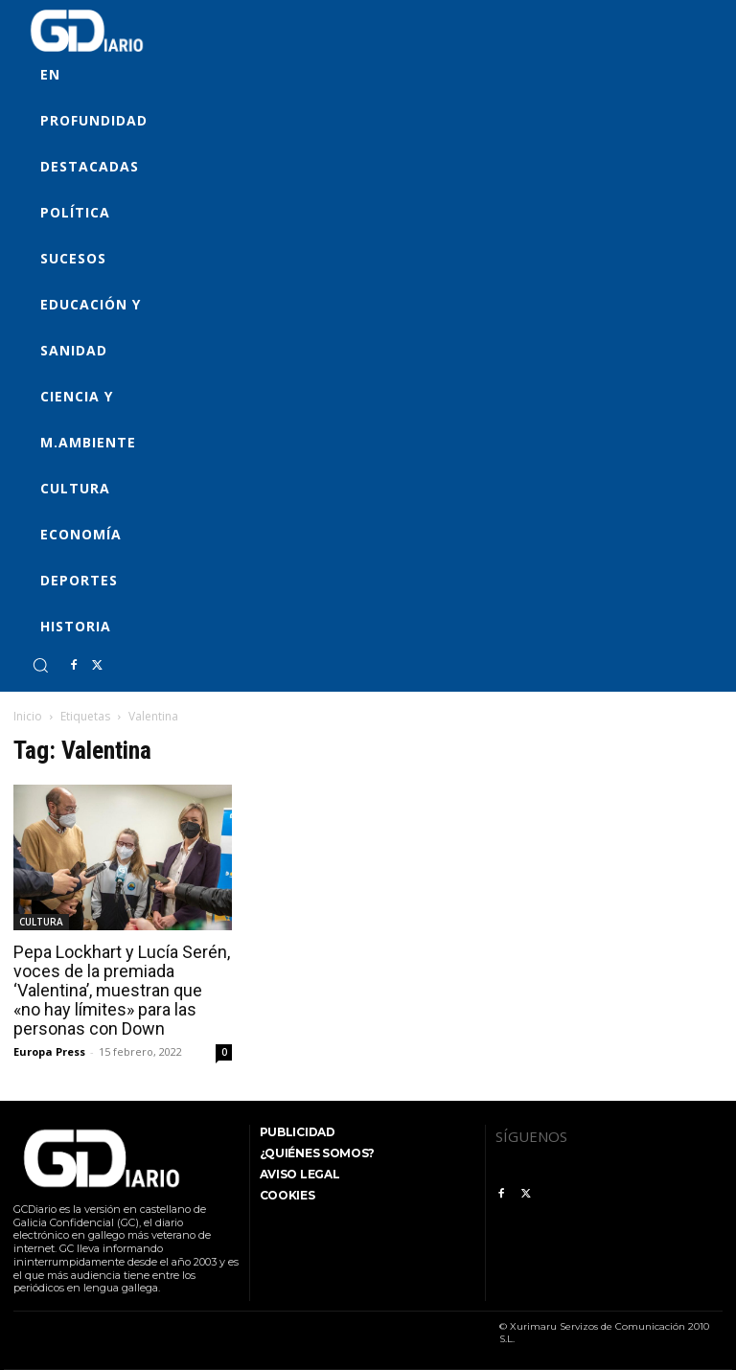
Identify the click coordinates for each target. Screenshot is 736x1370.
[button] (40, 665)
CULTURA (41, 921)
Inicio (27, 716)
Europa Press (49, 1051)
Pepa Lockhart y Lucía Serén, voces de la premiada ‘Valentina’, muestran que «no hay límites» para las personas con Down (121, 990)
